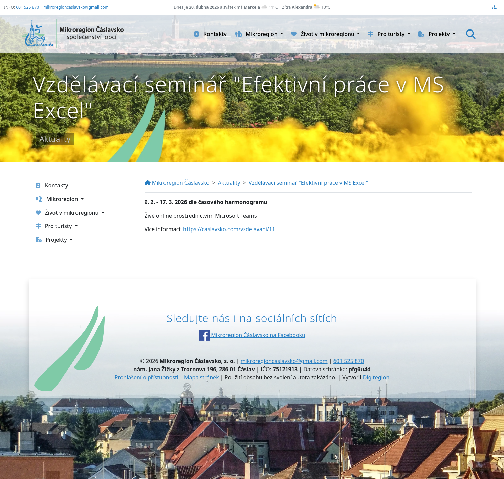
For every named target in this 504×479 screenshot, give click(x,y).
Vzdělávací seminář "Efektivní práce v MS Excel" (308, 182)
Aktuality (229, 182)
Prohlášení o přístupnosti (146, 377)
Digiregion (376, 377)
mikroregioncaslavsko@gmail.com (76, 7)
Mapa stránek (201, 377)
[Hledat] (471, 33)
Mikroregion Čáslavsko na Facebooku (252, 335)
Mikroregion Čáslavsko (177, 182)
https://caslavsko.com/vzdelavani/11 (229, 229)
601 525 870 (27, 7)
